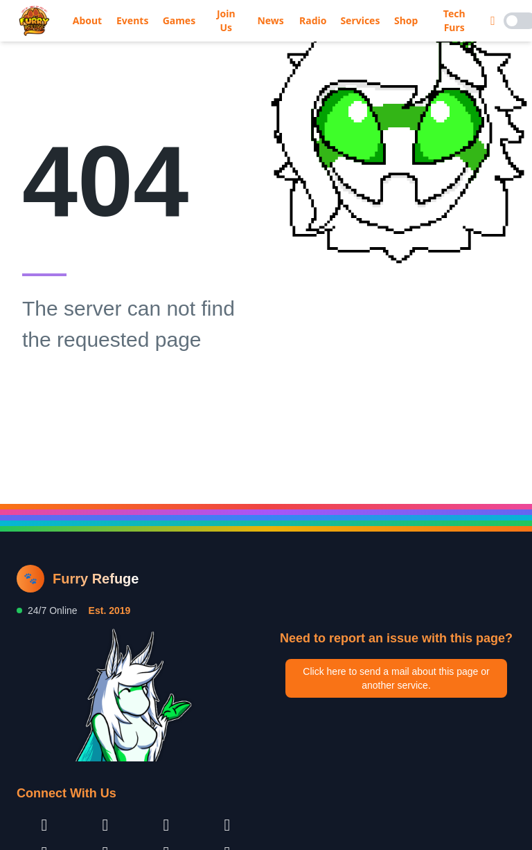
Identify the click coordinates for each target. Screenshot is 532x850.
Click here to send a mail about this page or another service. (396, 678)
